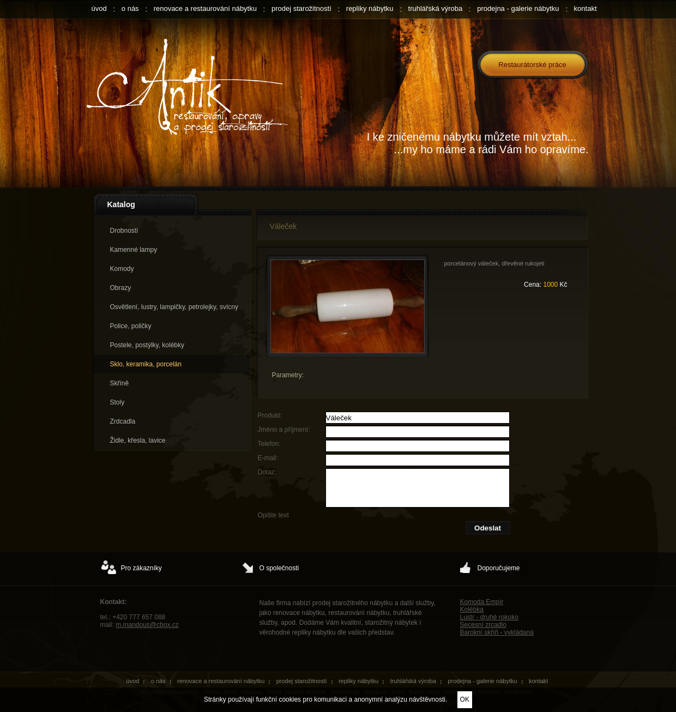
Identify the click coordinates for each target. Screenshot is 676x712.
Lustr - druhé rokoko (489, 617)
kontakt (585, 8)
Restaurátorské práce (532, 65)
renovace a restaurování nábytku (205, 8)
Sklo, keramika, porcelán (146, 364)
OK (464, 699)
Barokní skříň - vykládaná (497, 632)
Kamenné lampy (134, 250)
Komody (122, 269)
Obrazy (120, 288)
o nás (130, 8)
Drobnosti (124, 230)
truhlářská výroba (435, 8)
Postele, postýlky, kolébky (147, 345)
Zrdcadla (123, 421)
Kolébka (472, 609)
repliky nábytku (370, 8)
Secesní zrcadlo (483, 625)
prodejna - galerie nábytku (518, 8)
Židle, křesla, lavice (138, 440)
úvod (99, 8)
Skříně (119, 383)
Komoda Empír (482, 602)
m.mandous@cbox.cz (147, 625)
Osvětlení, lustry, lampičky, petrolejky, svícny (174, 307)
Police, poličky (131, 326)
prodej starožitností (301, 8)
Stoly (117, 402)
